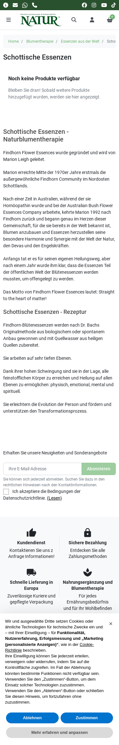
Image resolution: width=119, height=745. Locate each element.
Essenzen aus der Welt (80, 41)
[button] (74, 19)
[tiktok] (113, 5)
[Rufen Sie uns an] (34, 5)
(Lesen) (54, 498)
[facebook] (84, 5)
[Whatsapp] (25, 5)
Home (13, 41)
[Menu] (8, 19)
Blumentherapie (39, 41)
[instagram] (94, 5)
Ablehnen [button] (32, 717)
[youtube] (104, 5)
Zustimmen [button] (87, 717)
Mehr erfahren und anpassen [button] (59, 732)
